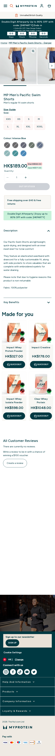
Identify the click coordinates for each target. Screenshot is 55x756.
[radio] (8, 119)
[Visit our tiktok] (20, 672)
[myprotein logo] (26, 6)
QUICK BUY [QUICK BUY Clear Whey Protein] (41, 416)
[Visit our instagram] (6, 672)
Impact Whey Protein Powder (14, 349)
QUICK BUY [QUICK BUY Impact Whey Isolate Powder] (14, 416)
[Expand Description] (27, 231)
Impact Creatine (41, 347)
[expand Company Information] (18, 701)
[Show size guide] (10, 109)
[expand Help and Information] (18, 682)
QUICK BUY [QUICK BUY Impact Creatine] (41, 364)
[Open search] (12, 6)
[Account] (41, 6)
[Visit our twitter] (34, 672)
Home (4, 42)
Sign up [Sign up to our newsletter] (12, 643)
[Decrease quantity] (7, 177)
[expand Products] (10, 691)
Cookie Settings (13, 652)
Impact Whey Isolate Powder (14, 400)
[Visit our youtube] (27, 672)
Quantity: (9, 171)
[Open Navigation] (5, 6)
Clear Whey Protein (41, 400)
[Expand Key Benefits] (27, 302)
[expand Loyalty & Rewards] (16, 711)
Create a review (15, 463)
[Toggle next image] (52, 66)
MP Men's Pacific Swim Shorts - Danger (30, 42)
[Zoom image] (33, 51)
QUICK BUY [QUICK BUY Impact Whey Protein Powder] (14, 364)
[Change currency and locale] (27, 659)
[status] (16, 177)
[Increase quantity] (25, 177)
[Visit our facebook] (13, 672)
